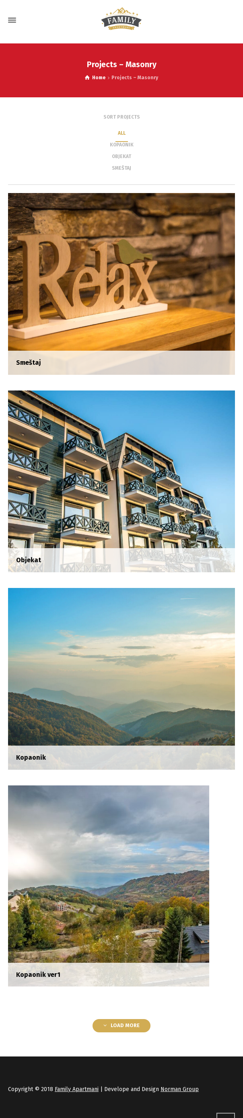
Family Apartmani (77, 1089)
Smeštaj (121, 168)
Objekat (121, 156)
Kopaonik (122, 145)
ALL (122, 133)
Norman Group (180, 1089)
